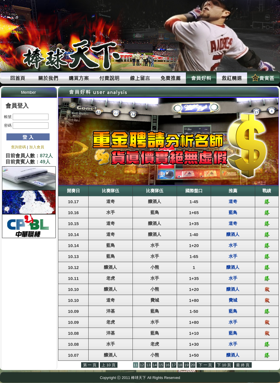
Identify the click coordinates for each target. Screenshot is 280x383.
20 (193, 365)
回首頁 (17, 78)
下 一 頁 (205, 365)
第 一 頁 (89, 365)
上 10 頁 (108, 365)
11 (136, 365)
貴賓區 (262, 78)
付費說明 (109, 78)
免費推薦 (170, 78)
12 (142, 365)
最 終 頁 (242, 365)
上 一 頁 (125, 365)
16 (167, 365)
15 (161, 365)
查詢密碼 (18, 147)
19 (186, 365)
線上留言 (140, 78)
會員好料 (201, 78)
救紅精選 (231, 78)
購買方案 (79, 78)
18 (180, 365)
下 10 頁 (224, 365)
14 (155, 365)
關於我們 (48, 78)
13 (148, 365)
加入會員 (36, 147)
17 (174, 365)
